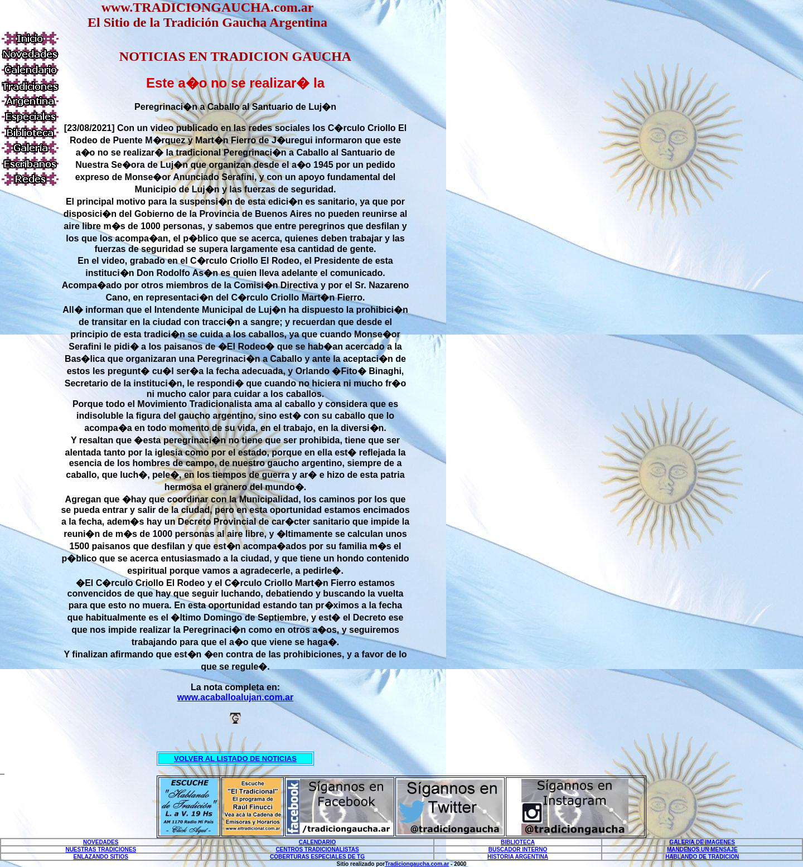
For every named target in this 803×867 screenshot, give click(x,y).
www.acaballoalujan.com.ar (235, 697)
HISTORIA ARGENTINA (517, 857)
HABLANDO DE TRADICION (702, 857)
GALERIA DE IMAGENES (702, 842)
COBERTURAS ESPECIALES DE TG (317, 857)
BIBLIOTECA (518, 842)
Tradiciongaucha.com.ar (417, 864)
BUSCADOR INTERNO (518, 849)
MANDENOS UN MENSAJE (702, 849)
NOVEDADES (100, 842)
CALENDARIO (317, 842)
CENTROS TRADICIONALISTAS (317, 849)
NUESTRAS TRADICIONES (100, 849)
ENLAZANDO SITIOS (101, 857)
